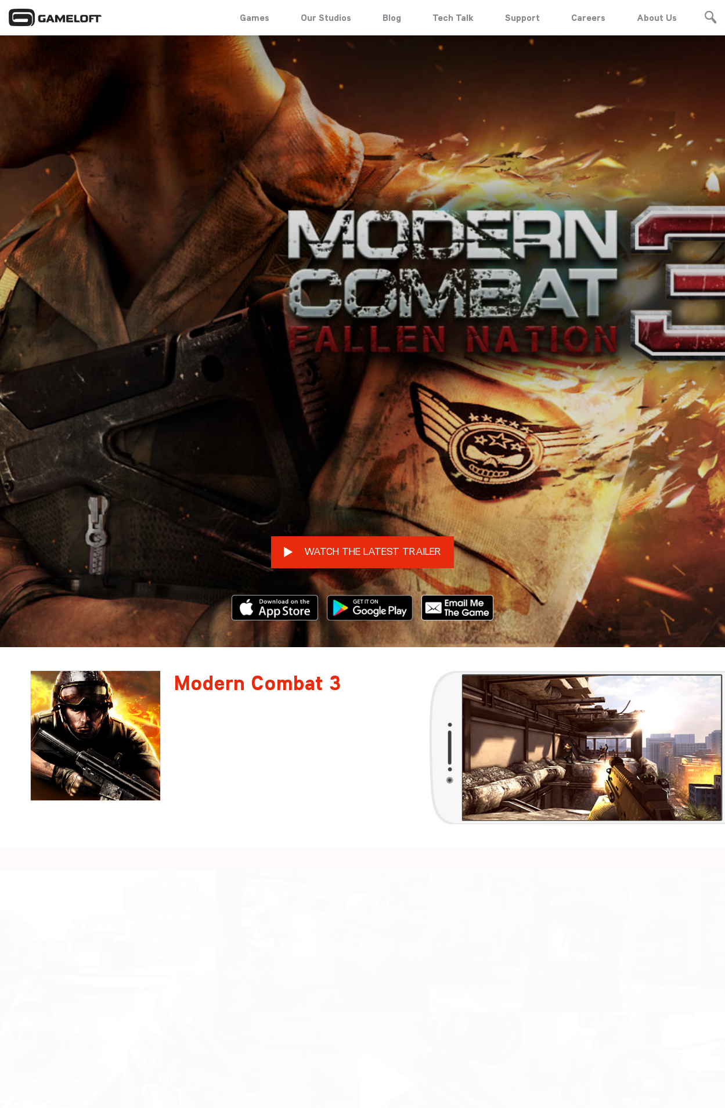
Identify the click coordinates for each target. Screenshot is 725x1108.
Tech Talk (453, 17)
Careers (588, 17)
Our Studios (326, 17)
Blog (392, 17)
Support (522, 17)
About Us (657, 17)
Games (254, 17)
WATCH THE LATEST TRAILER (362, 483)
